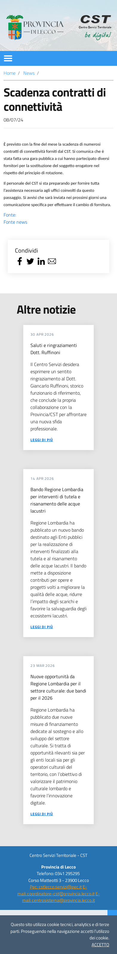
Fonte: (58, 218)
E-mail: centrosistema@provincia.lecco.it (61, 897)
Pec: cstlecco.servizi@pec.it (56, 886)
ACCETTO (100, 944)
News (29, 73)
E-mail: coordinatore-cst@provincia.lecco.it (56, 890)
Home (10, 73)
